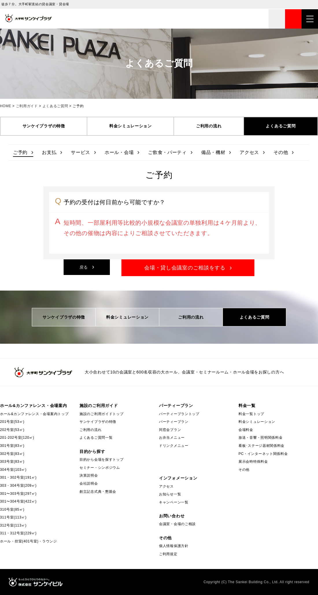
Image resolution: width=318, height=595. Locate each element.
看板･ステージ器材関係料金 (261, 446)
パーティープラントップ (179, 414)
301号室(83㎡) (12, 446)
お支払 (49, 152)
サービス (80, 152)
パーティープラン (173, 422)
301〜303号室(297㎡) (18, 494)
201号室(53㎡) (12, 422)
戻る (84, 267)
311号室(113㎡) (13, 517)
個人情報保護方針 (173, 546)
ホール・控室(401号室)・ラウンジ (28, 541)
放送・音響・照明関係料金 (260, 438)
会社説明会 (89, 483)
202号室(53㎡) (12, 430)
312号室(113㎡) (13, 525)
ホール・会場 (119, 152)
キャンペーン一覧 (173, 502)
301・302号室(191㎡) (18, 477)
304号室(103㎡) (13, 470)
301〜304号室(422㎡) (18, 501)
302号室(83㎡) (12, 454)
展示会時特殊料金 (253, 462)
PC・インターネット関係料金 (263, 454)
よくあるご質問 (55, 106)
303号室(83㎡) (12, 462)
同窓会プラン (170, 430)
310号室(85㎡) (12, 509)
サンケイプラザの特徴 (44, 126)
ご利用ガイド (27, 106)
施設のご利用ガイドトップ (101, 414)
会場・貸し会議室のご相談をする (184, 268)
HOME (5, 106)
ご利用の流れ (208, 126)
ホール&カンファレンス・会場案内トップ (34, 414)
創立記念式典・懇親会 (98, 492)
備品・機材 (213, 152)
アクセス (249, 152)
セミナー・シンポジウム (100, 468)
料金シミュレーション (130, 126)
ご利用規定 (168, 554)
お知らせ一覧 (170, 494)
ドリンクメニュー (173, 446)
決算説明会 (89, 475)
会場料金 (245, 430)
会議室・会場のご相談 (177, 524)
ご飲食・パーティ (167, 152)
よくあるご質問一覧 (96, 438)
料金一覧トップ (251, 414)
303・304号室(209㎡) (18, 486)
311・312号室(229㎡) (18, 533)
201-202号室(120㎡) (17, 438)
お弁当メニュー (172, 438)
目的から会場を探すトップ (101, 460)
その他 (280, 152)
